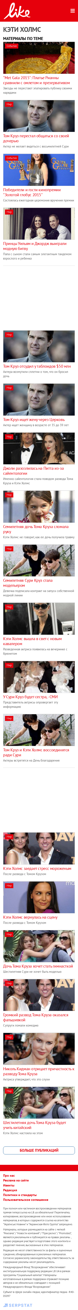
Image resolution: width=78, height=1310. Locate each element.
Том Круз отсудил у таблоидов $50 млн (37, 366)
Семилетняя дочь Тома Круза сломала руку (35, 529)
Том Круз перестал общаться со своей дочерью (36, 138)
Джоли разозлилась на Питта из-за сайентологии (33, 471)
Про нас (9, 1175)
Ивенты (8, 1185)
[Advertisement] (38, 295)
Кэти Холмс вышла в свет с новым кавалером (32, 641)
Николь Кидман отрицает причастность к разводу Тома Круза (38, 1071)
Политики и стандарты (20, 1195)
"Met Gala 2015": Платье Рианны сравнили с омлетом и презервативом (36, 80)
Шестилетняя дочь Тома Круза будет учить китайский (34, 1125)
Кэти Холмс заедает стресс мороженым (37, 868)
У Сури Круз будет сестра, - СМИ (30, 696)
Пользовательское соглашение (25, 1200)
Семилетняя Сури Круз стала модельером (28, 583)
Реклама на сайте (16, 1180)
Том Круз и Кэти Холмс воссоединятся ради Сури (36, 752)
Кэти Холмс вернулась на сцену (30, 917)
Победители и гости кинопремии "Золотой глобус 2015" (32, 192)
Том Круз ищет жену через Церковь (33, 419)
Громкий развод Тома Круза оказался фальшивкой (35, 1017)
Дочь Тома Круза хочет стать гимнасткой (38, 966)
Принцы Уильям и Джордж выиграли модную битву (35, 246)
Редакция (10, 1190)
